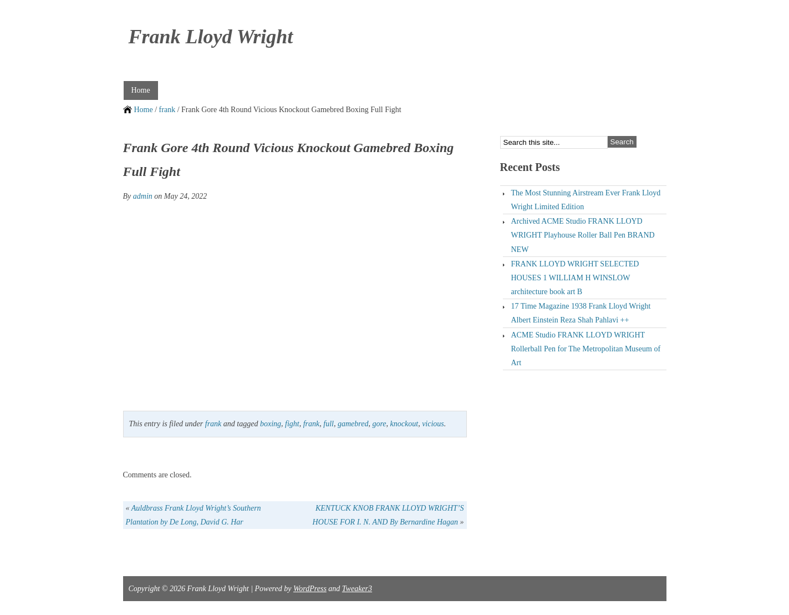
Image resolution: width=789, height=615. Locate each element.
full (328, 424)
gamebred (353, 424)
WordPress (310, 588)
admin (142, 196)
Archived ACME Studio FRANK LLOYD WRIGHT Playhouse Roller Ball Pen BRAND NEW (583, 235)
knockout (404, 424)
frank (167, 109)
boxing (270, 424)
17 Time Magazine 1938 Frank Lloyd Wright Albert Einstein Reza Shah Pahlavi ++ (581, 313)
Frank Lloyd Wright (211, 37)
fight (292, 424)
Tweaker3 (357, 588)
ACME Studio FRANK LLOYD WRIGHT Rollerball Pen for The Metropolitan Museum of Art (586, 349)
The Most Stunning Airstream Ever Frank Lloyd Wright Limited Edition (586, 200)
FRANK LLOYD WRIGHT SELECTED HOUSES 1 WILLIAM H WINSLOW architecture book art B (575, 278)
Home (140, 90)
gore (379, 424)
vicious (433, 424)
